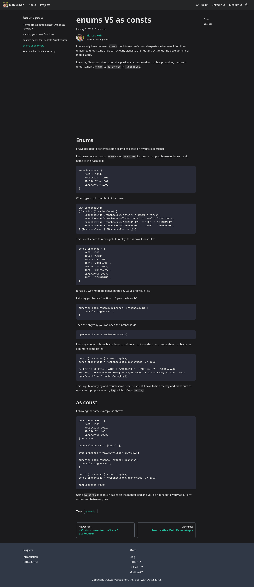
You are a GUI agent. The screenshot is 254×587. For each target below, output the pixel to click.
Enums (207, 19)
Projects (45, 5)
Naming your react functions (38, 34)
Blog (132, 557)
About (32, 5)
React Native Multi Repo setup (39, 51)
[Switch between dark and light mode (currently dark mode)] (246, 4)
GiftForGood (30, 562)
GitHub (202, 5)
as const (208, 23)
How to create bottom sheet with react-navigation (44, 26)
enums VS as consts (33, 45)
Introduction (30, 557)
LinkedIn (218, 5)
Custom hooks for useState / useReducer (45, 39)
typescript (90, 511)
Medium (235, 5)
